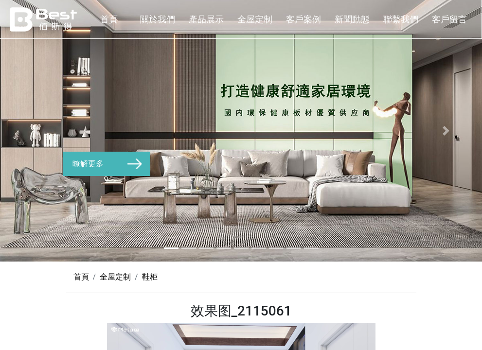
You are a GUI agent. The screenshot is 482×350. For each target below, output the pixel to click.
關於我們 (157, 19)
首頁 (109, 19)
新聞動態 (352, 19)
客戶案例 (303, 19)
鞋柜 (150, 276)
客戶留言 (449, 19)
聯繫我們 (400, 19)
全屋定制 (254, 19)
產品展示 (206, 19)
